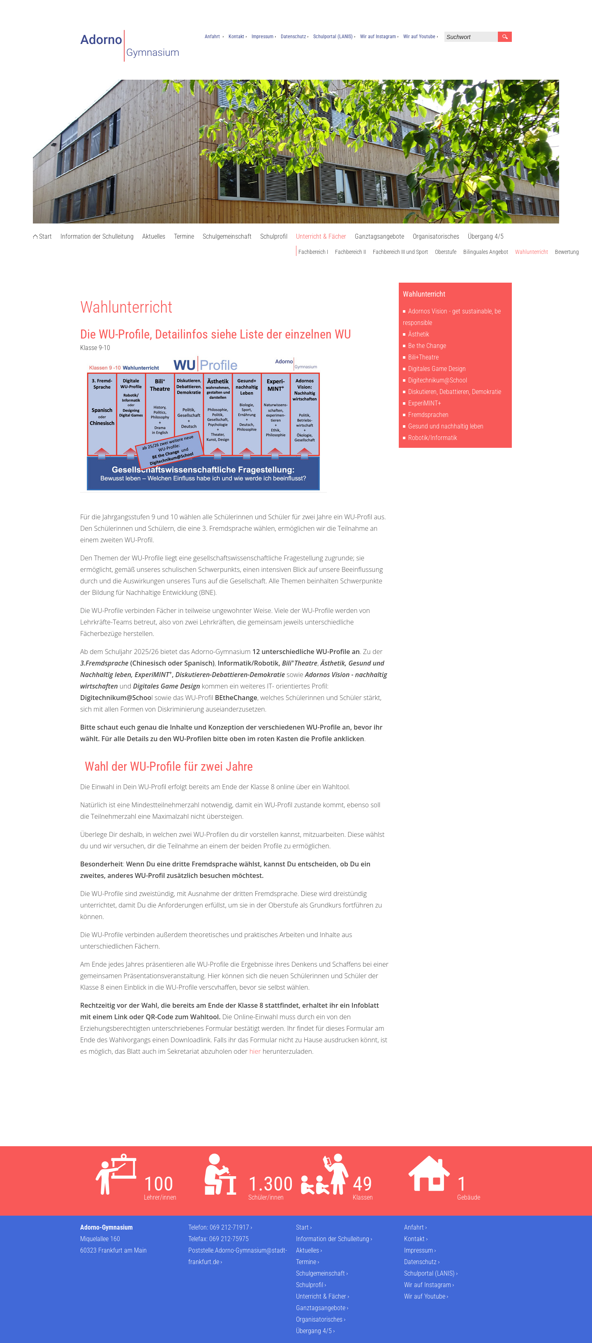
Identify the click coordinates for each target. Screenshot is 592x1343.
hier (255, 1051)
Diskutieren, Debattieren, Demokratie (454, 392)
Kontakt (236, 36)
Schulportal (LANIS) (333, 36)
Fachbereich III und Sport (400, 252)
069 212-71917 (229, 1227)
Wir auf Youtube (419, 36)
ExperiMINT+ (424, 403)
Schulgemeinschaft (227, 236)
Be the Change (427, 346)
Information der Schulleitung (97, 236)
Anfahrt (212, 36)
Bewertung (567, 252)
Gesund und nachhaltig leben (445, 426)
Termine (184, 236)
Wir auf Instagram (378, 36)
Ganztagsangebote (379, 236)
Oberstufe (445, 252)
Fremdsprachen (428, 415)
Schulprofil (273, 236)
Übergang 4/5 (486, 236)
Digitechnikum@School (437, 380)
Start (45, 236)
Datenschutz (293, 36)
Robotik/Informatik (432, 438)
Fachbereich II (350, 252)
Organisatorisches (436, 236)
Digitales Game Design (437, 369)
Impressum (262, 36)
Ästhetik (418, 334)
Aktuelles (153, 236)
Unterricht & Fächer (321, 236)
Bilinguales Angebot (485, 252)
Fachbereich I (313, 252)
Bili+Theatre (423, 357)
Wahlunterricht (531, 252)
